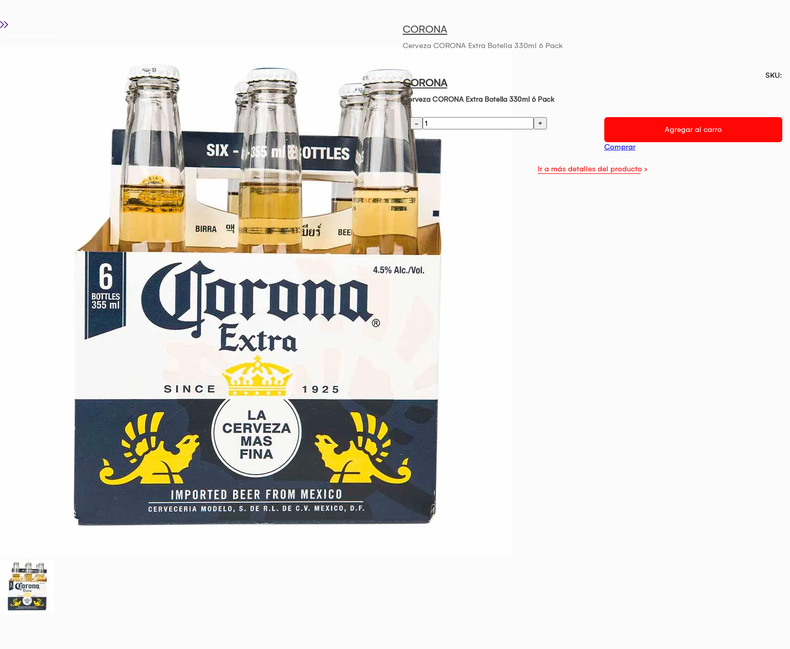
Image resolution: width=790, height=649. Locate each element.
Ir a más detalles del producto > (592, 168)
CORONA (425, 29)
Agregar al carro (693, 129)
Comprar (619, 146)
